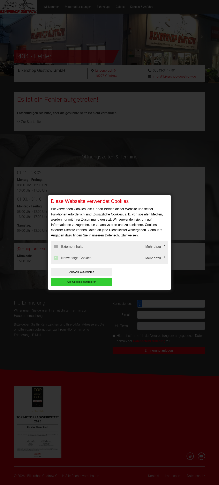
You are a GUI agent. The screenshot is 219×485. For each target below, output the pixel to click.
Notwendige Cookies (72, 263)
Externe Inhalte (68, 251)
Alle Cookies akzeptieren (141, 276)
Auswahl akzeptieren (77, 276)
